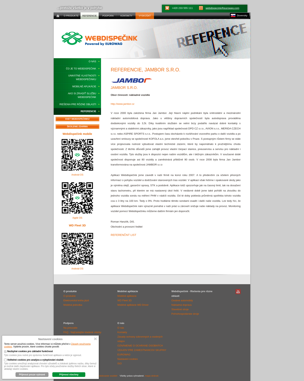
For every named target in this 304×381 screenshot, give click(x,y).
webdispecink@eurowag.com (222, 8)
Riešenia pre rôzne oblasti (78, 104)
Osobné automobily (182, 300)
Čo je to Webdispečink (81, 68)
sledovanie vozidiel (107, 376)
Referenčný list (123, 234)
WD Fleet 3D (77, 225)
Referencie (88, 111)
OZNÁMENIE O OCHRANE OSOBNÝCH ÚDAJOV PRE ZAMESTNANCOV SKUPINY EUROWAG (141, 350)
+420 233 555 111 (182, 8)
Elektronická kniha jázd (76, 300)
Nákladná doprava (181, 304)
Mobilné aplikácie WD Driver (133, 304)
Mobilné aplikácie (84, 86)
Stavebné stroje (180, 309)
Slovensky (242, 15)
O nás (92, 61)
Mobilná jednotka (72, 304)
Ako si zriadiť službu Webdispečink (82, 95)
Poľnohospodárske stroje (185, 313)
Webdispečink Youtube (238, 291)
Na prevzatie (70, 327)
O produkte (69, 295)
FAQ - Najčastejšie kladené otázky (82, 332)
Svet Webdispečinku (77, 119)
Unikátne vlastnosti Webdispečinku (82, 77)
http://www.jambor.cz (122, 103)
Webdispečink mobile (77, 133)
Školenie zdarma (77, 126)
